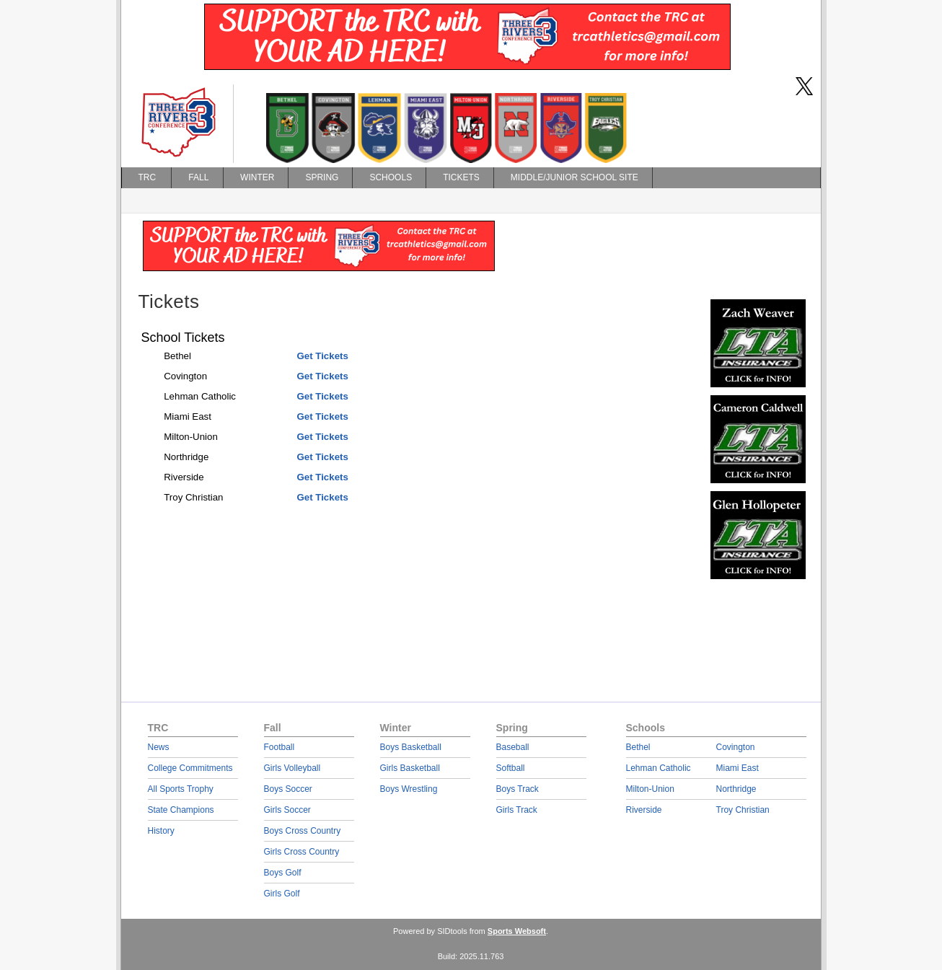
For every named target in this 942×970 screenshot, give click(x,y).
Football (279, 747)
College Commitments (190, 768)
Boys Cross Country (302, 831)
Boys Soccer (288, 789)
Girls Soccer (287, 810)
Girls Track (516, 810)
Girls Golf (282, 894)
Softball (510, 768)
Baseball (512, 747)
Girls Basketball (410, 768)
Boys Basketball (410, 747)
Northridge (736, 789)
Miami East (737, 768)
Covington (735, 747)
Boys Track (517, 789)
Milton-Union (650, 789)
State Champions (181, 810)
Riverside (644, 810)
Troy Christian (743, 810)
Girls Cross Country (302, 852)
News (159, 747)
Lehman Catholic (658, 768)
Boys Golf (282, 873)
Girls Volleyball (292, 768)
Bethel (638, 747)
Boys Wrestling (409, 789)
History (161, 831)
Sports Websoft (517, 931)
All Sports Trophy (181, 789)
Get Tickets (322, 355)
